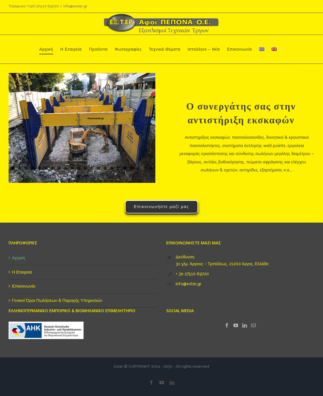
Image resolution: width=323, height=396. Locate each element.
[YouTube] (235, 325)
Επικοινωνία (23, 286)
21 (144, 168)
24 (85, 176)
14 (98, 168)
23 (78, 176)
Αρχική (18, 257)
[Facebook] (227, 325)
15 (105, 168)
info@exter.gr (75, 6)
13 (92, 168)
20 (138, 168)
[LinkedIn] (244, 325)
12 (85, 168)
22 (151, 168)
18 (124, 168)
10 (72, 168)
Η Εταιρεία (22, 272)
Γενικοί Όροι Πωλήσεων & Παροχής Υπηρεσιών (57, 300)
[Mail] (253, 325)
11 (78, 168)
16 (111, 168)
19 (131, 168)
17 (118, 168)
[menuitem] (261, 49)
